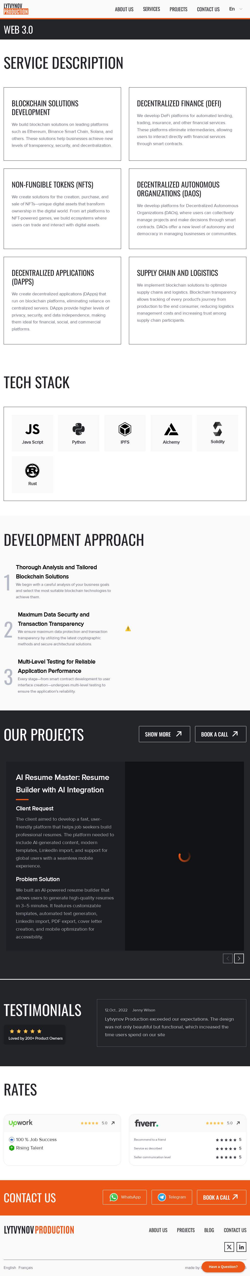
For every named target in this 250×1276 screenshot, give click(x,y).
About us (124, 9)
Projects (178, 9)
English (10, 1267)
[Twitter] (229, 1247)
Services (151, 8)
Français (26, 1267)
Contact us (208, 9)
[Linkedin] (241, 1247)
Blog (209, 1230)
